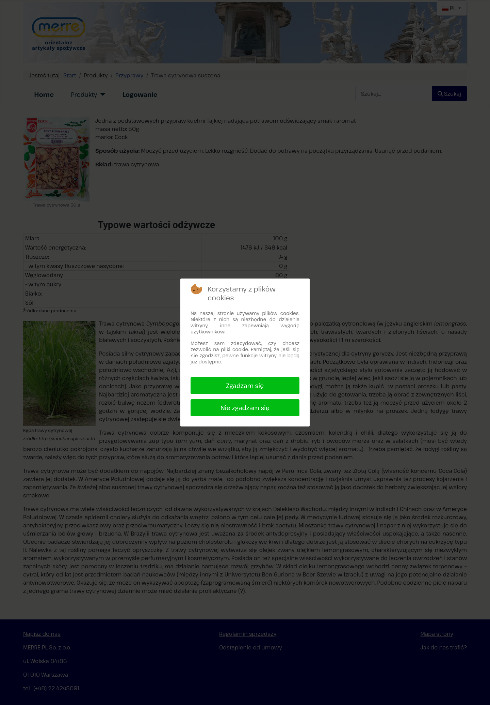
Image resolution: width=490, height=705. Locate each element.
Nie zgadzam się (245, 408)
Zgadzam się (245, 385)
